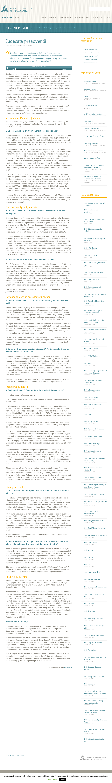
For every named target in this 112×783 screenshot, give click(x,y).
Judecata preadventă (91, 143)
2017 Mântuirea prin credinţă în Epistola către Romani (95, 486)
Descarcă (68, 667)
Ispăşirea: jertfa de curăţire (93, 114)
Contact (108, 17)
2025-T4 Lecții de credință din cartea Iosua (94, 240)
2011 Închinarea (89, 684)
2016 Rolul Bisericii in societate (95, 528)
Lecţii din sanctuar (90, 105)
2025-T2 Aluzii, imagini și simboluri (93, 230)
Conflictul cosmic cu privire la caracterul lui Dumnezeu (94, 167)
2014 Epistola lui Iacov (92, 579)
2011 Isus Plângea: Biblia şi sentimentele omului (93, 702)
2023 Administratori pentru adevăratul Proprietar (93, 312)
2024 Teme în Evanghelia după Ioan (95, 264)
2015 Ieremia (88, 550)
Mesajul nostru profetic (92, 158)
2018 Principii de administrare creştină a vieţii (94, 459)
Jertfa (86, 96)
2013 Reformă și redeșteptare (94, 618)
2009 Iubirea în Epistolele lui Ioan (94, 740)
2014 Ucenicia (89, 604)
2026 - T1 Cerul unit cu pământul (92, 211)
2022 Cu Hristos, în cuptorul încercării (94, 340)
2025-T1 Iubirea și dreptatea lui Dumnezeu (95, 204)
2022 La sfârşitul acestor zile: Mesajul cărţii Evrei (94, 321)
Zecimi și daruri (97, 17)
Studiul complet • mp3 (90, 49)
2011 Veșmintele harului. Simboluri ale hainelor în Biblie (95, 692)
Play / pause (8, 68)
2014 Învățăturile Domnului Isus (95, 587)
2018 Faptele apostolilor (92, 477)
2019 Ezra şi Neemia (91, 421)
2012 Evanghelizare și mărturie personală (95, 658)
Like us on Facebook (15, 755)
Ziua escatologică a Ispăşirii (93, 151)
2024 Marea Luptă (90, 255)
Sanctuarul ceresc (90, 82)
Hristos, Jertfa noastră (91, 129)
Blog (87, 17)
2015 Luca (87, 565)
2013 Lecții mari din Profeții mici (94, 627)
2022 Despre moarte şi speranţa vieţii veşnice (95, 331)
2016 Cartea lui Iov (90, 543)
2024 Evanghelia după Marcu (94, 272)
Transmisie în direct (65, 17)
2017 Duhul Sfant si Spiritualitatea (91, 512)
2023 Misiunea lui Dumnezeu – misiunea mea (95, 295)
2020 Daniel (88, 414)
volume (69, 68)
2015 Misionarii (89, 557)
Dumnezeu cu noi (90, 89)
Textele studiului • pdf (90, 63)
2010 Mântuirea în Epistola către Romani (95, 721)
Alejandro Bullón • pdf (90, 59)
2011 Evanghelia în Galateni (94, 676)
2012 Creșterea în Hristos (93, 643)
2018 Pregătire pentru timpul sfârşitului (94, 469)
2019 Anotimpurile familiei (93, 436)
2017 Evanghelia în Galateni (94, 494)
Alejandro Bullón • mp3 (91, 53)
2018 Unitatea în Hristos (92, 451)
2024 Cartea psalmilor (91, 280)
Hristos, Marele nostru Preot (94, 136)
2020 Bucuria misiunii (91, 397)
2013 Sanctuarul (89, 611)
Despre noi (52, 17)
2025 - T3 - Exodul (90, 248)
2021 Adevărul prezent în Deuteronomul (93, 381)
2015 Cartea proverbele (92, 572)
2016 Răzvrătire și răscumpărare (95, 535)
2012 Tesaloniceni (90, 650)
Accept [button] (63, 779)
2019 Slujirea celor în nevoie (94, 429)
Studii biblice (79, 17)
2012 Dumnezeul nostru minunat (92, 668)
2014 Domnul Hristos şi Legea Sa (94, 595)
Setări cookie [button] (52, 779)
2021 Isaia (87, 363)
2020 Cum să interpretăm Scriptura (93, 406)
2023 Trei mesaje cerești (92, 287)
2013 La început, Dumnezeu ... (94, 635)
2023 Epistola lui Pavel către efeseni (94, 302)
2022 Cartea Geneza (91, 349)
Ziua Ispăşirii (88, 121)
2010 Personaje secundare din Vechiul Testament (94, 711)
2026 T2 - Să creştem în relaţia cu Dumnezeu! (94, 220)
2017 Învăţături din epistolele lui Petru (95, 503)
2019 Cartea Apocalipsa (92, 443)
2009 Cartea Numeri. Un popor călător (95, 730)
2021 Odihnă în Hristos (92, 356)
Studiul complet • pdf (90, 56)
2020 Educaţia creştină (92, 390)
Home (44, 17)
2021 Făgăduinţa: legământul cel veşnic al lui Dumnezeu (95, 372)
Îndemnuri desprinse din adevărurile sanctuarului (92, 178)
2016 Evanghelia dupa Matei (94, 521)
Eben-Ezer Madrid (17, 9)
